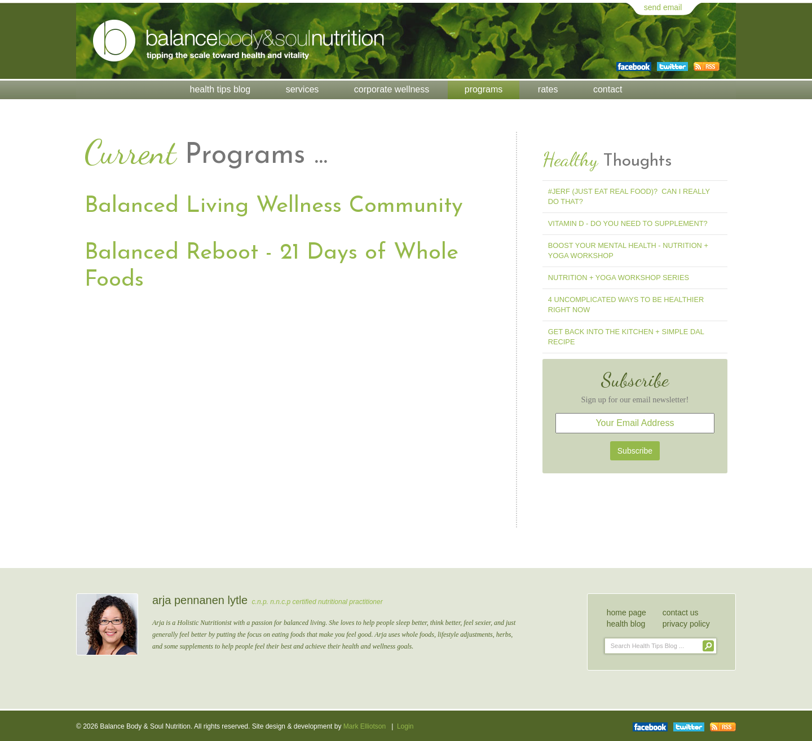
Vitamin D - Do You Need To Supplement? (628, 223)
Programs (484, 89)
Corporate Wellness (391, 89)
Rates (548, 89)
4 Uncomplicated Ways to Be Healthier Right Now (626, 304)
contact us (681, 612)
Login (405, 726)
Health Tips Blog (220, 89)
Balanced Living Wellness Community (274, 206)
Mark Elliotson (364, 726)
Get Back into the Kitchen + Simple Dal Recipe (626, 336)
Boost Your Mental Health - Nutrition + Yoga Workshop (628, 250)
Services (302, 89)
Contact (608, 89)
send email (663, 7)
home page (626, 612)
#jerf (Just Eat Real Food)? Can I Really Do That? (629, 196)
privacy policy (686, 623)
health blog (626, 623)
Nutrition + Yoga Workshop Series (618, 277)
